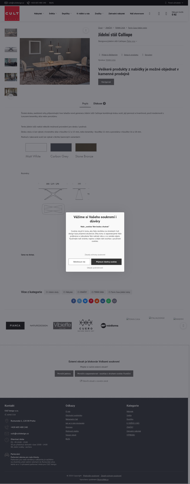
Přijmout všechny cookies (106, 262)
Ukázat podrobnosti (95, 268)
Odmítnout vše (79, 262)
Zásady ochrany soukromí (95, 254)
